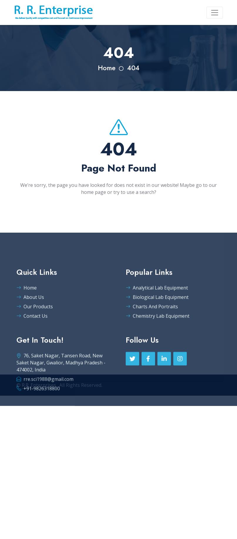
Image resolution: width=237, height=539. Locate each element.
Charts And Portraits (152, 322)
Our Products (34, 322)
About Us (30, 313)
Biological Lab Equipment (157, 313)
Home (106, 68)
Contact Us (32, 331)
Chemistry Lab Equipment (157, 331)
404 (133, 68)
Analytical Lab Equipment (157, 303)
